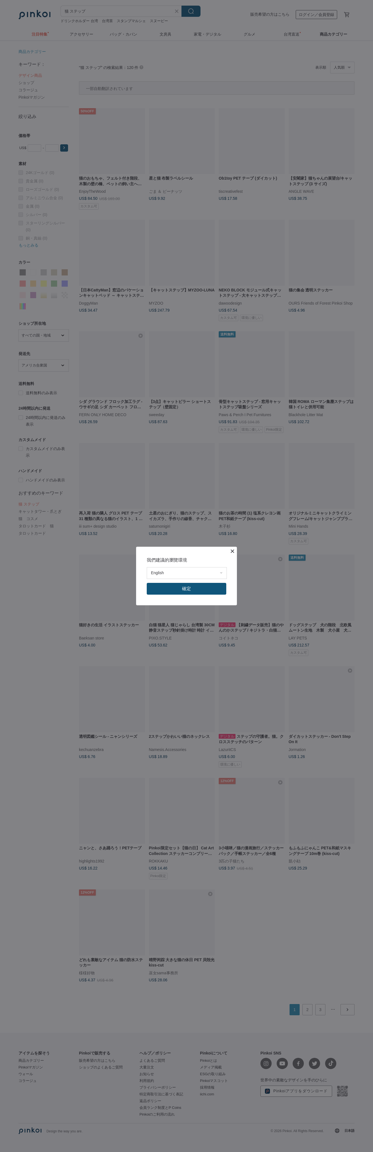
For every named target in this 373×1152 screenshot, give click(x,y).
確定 (186, 588)
